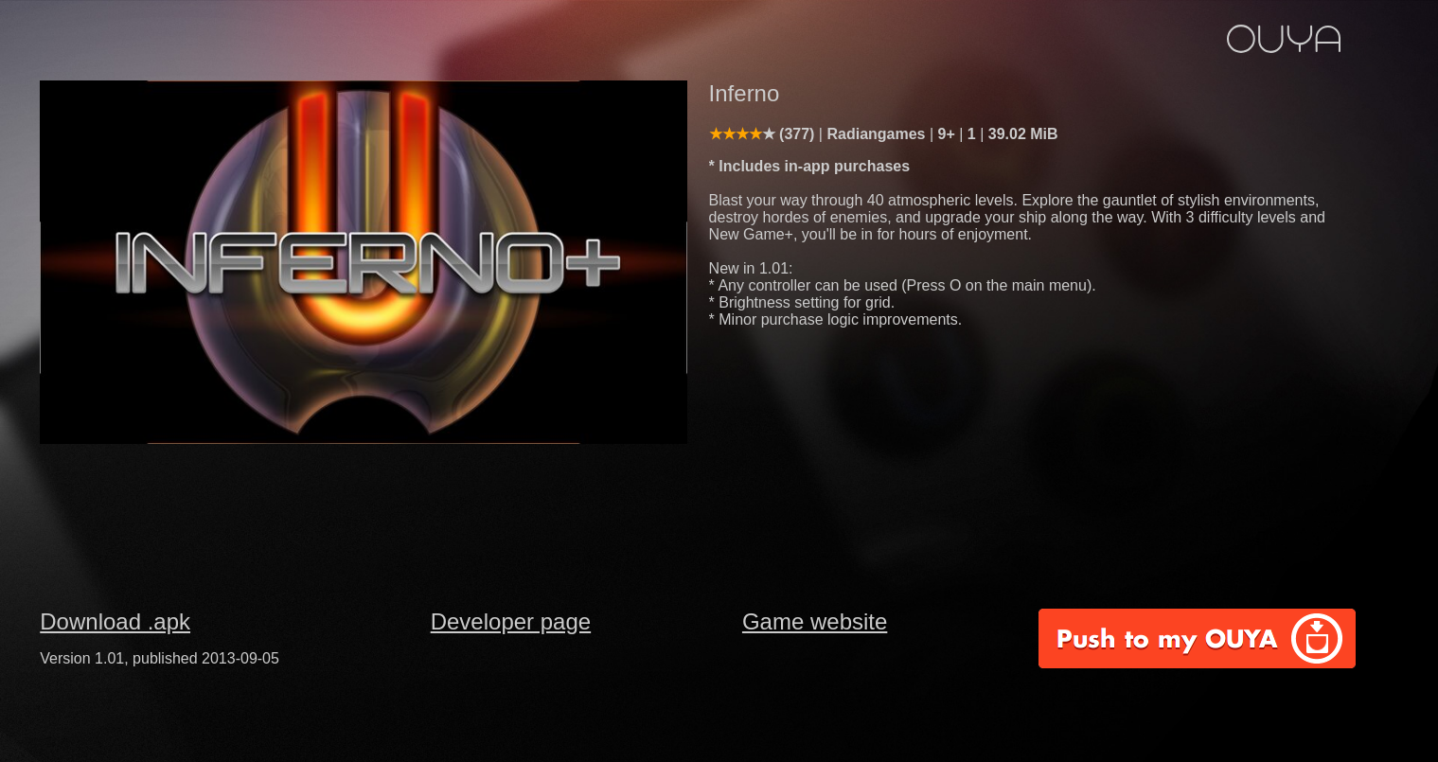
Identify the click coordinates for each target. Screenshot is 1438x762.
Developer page (511, 621)
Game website (814, 621)
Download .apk (115, 621)
